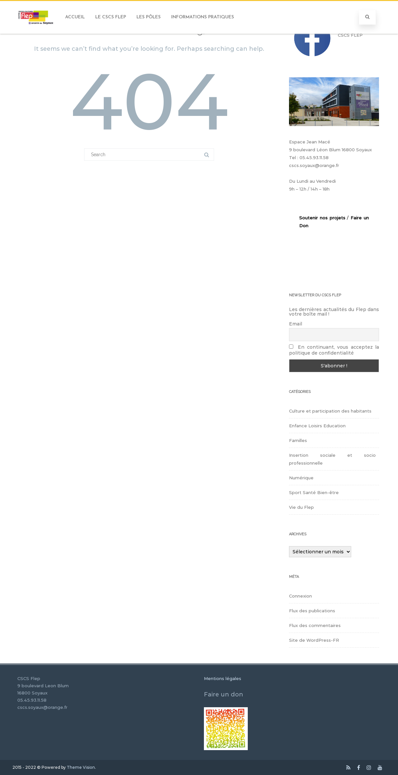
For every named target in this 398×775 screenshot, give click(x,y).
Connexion (300, 596)
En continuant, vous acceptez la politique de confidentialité (334, 350)
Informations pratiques (202, 17)
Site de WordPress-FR (314, 640)
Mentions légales (222, 678)
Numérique (301, 477)
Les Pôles (148, 17)
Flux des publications (312, 610)
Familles (298, 440)
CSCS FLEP (350, 35)
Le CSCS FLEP (110, 17)
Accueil (75, 17)
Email (295, 324)
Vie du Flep (301, 507)
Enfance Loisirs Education (317, 425)
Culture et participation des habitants (330, 411)
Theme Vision (81, 767)
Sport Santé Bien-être (314, 492)
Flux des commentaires (315, 625)
